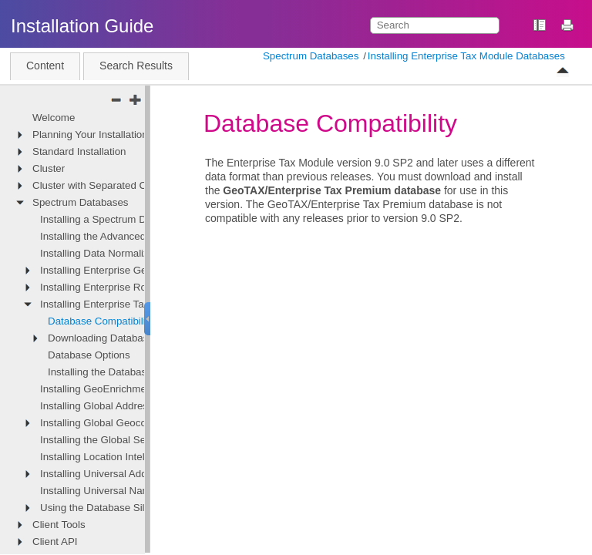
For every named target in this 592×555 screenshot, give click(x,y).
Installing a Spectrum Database (111, 219)
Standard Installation (79, 151)
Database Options (89, 355)
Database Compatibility (100, 321)
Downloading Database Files (113, 338)
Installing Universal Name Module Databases (142, 490)
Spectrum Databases (310, 56)
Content (45, 65)
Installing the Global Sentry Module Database (143, 440)
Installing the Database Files (112, 372)
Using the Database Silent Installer (118, 507)
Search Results (136, 65)
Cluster (48, 168)
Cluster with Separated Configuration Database (139, 185)
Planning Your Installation (90, 134)
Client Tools (59, 524)
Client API (55, 541)
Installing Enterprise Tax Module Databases (466, 56)
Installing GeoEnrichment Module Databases (142, 389)
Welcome (53, 117)
